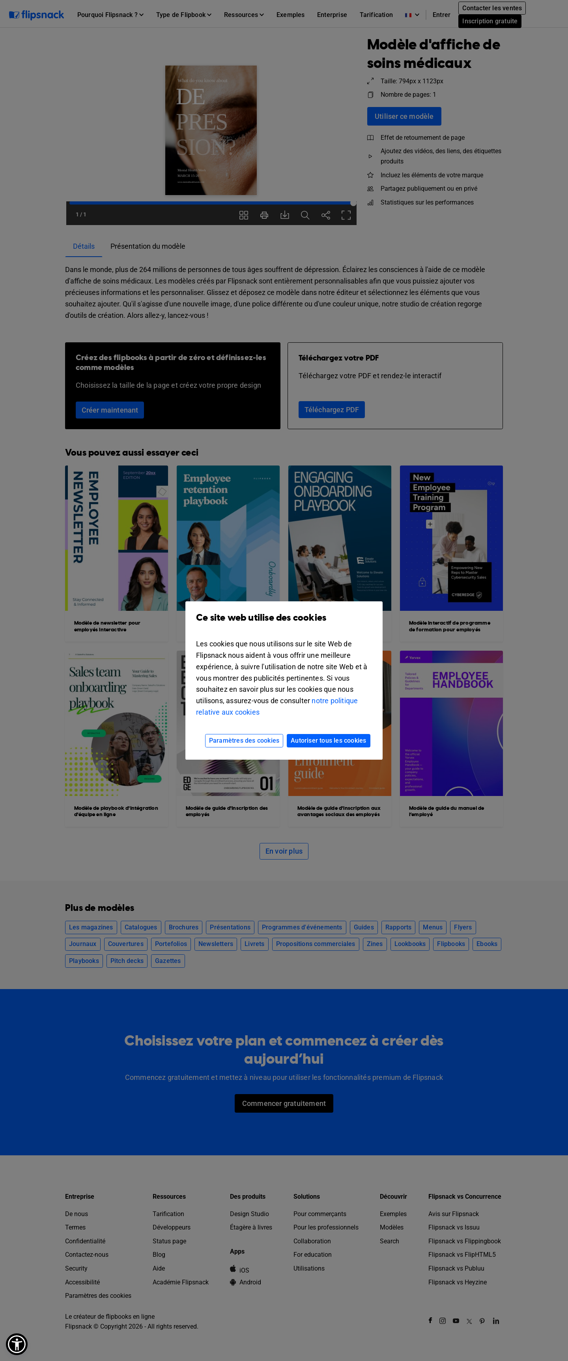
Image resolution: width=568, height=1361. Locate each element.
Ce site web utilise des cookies (284, 623)
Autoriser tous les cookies (328, 740)
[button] (17, 1344)
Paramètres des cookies (244, 740)
